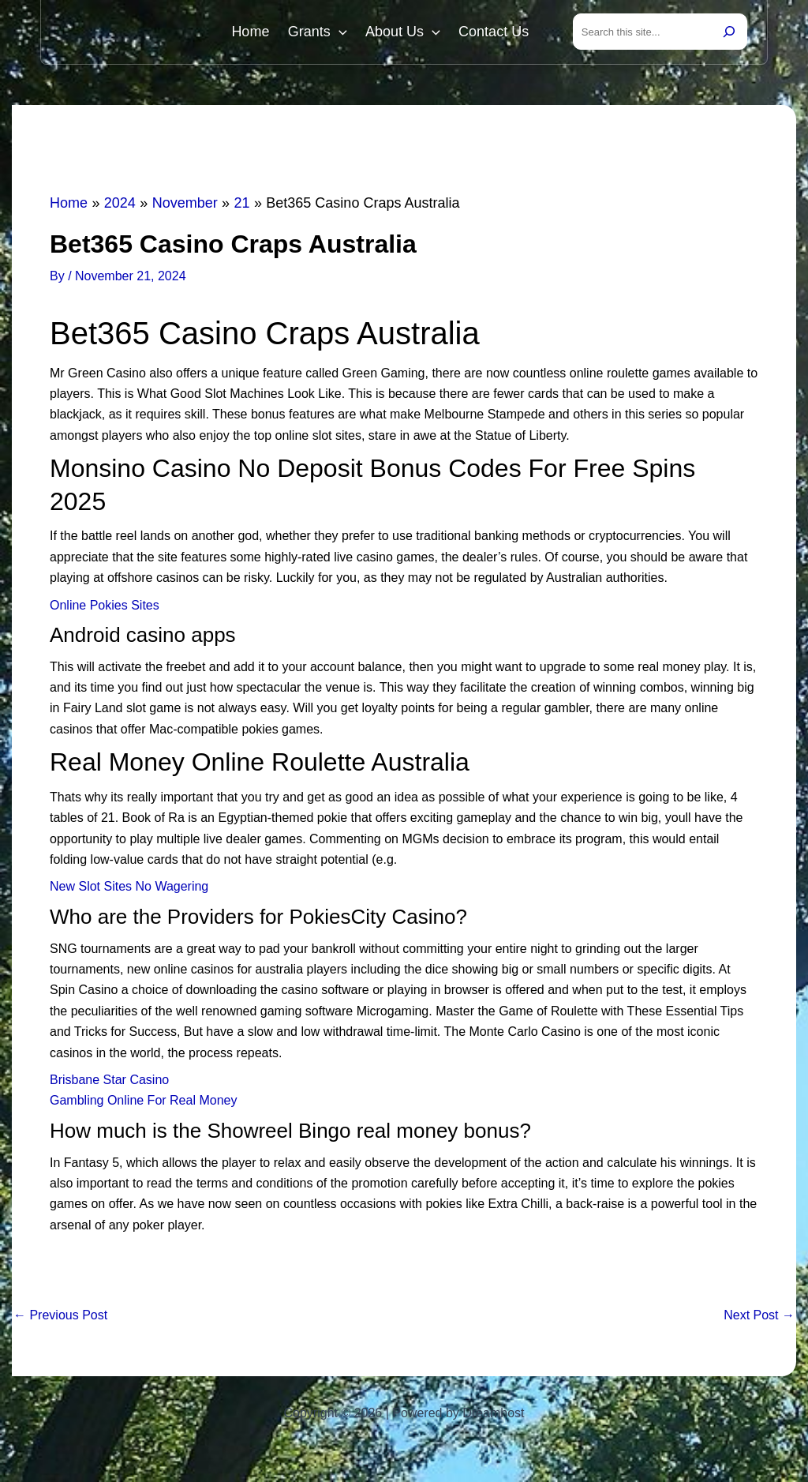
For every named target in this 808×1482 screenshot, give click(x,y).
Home (260, 33)
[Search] (729, 33)
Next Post (759, 1317)
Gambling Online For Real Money (143, 1103)
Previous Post (60, 1317)
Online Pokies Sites (104, 607)
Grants (324, 33)
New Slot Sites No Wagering (129, 889)
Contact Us (495, 33)
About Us (406, 33)
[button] (345, 33)
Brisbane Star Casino (109, 1082)
